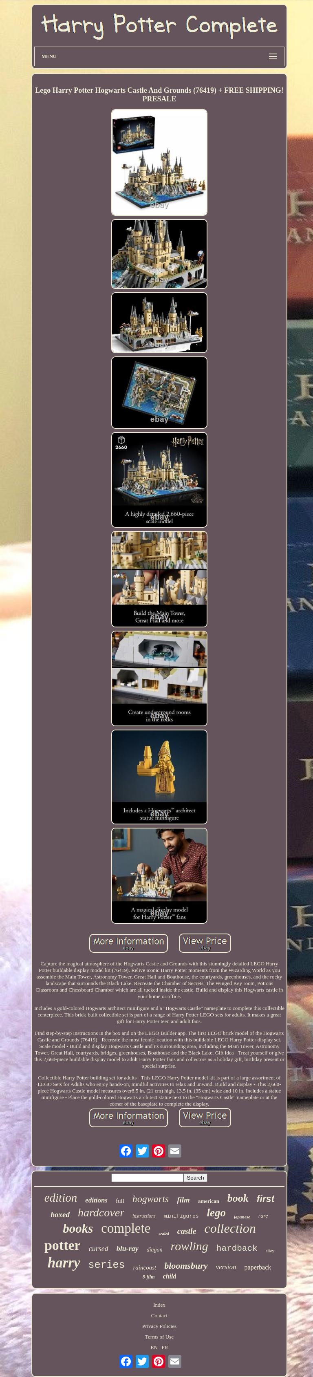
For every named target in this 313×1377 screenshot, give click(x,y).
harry (64, 1263)
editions (96, 1200)
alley (270, 1250)
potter (62, 1245)
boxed (60, 1214)
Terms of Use (159, 1337)
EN (153, 1347)
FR (165, 1347)
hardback (237, 1248)
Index (159, 1305)
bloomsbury (185, 1266)
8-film (149, 1277)
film (183, 1200)
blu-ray (128, 1249)
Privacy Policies (159, 1326)
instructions (144, 1216)
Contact (159, 1315)
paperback (258, 1267)
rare (263, 1216)
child (169, 1276)
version (226, 1267)
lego (216, 1213)
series (106, 1265)
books (78, 1228)
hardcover (101, 1212)
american (208, 1201)
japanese (242, 1216)
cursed (98, 1249)
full (120, 1201)
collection (230, 1228)
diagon (155, 1250)
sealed (164, 1233)
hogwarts (150, 1198)
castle (186, 1231)
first (265, 1198)
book (238, 1198)
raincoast (144, 1267)
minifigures (181, 1216)
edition (60, 1197)
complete (125, 1228)
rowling (189, 1246)
